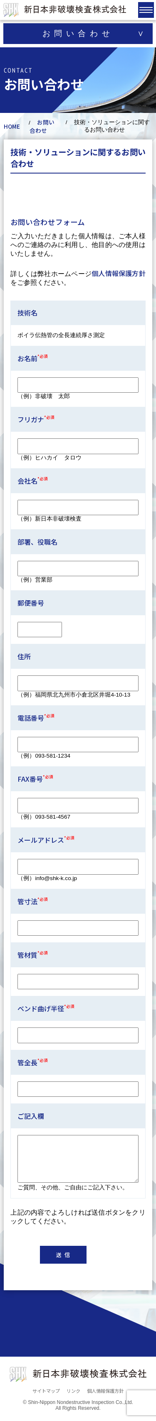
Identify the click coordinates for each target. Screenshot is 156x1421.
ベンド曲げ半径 (45, 1008)
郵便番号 (30, 603)
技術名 (27, 313)
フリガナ (35, 419)
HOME (12, 126)
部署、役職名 (37, 542)
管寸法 (32, 901)
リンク (73, 1390)
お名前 (32, 358)
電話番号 (35, 718)
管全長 (32, 1062)
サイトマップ (46, 1390)
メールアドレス (45, 840)
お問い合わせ (42, 126)
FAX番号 (35, 779)
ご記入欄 (30, 1116)
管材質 (32, 955)
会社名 (32, 481)
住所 (24, 656)
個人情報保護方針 (119, 273)
